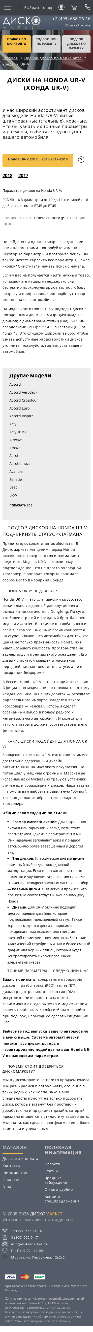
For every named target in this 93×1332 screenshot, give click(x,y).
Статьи (51, 1171)
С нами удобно (59, 1189)
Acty (12, 423)
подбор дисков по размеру (76, 43)
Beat (13, 487)
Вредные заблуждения (57, 1180)
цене (8, 224)
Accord (15, 384)
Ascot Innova (20, 463)
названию (76, 218)
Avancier (16, 471)
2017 (23, 175)
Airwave (16, 439)
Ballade (15, 479)
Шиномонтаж (15, 1172)
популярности (49, 218)
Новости (53, 1164)
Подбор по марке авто (16, 41)
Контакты (11, 1165)
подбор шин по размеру (46, 41)
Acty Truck (17, 431)
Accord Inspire (21, 416)
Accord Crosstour (23, 400)
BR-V (13, 495)
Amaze (15, 447)
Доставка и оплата (20, 1158)
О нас (7, 1186)
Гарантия (11, 1179)
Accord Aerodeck (23, 392)
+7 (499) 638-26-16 (71, 18)
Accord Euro (19, 408)
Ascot (13, 455)
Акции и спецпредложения (62, 1198)
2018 (7, 175)
